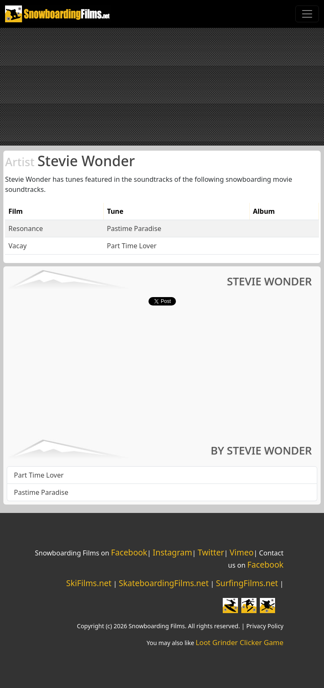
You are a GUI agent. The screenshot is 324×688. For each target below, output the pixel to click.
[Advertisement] (162, 87)
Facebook (129, 552)
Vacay (17, 245)
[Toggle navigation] (307, 13)
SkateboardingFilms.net (163, 583)
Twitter (210, 552)
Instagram (172, 552)
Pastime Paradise (134, 228)
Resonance (25, 228)
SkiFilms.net (88, 583)
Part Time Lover (132, 245)
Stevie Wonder (70, 160)
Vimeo (242, 552)
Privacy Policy (265, 626)
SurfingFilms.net (247, 583)
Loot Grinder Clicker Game (240, 642)
